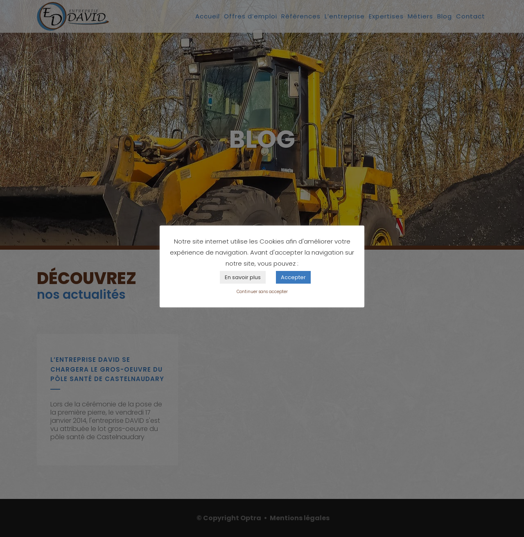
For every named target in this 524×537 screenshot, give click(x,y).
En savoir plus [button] (243, 277)
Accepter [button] (293, 277)
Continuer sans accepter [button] (262, 292)
